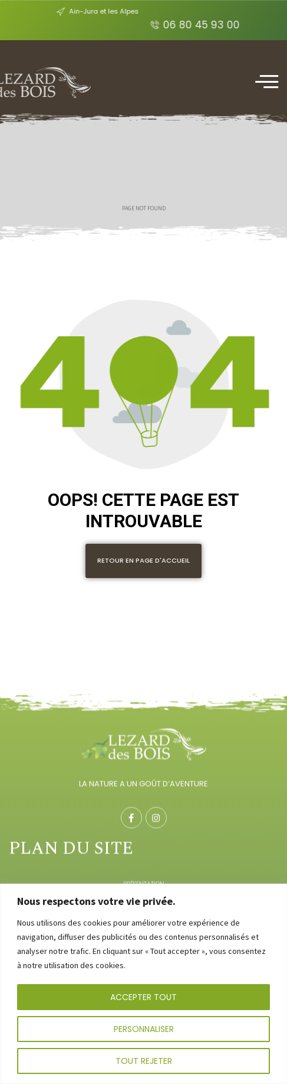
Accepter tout (143, 997)
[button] (143, 561)
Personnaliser (144, 1029)
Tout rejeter (144, 1061)
